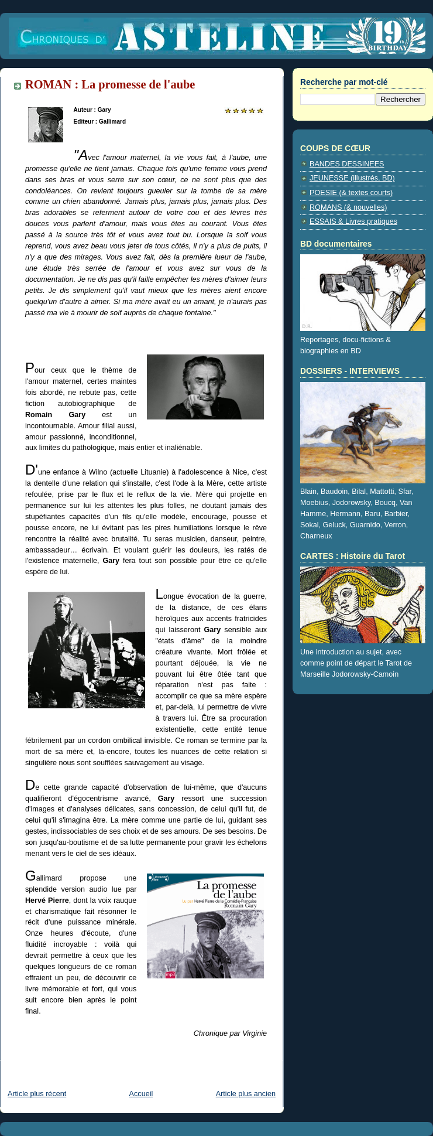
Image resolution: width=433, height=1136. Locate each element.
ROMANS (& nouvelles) (348, 207)
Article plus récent (37, 1094)
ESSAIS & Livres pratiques (353, 221)
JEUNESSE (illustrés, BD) (352, 178)
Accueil (141, 1094)
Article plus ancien (246, 1094)
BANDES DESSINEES (347, 164)
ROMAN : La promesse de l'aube (110, 84)
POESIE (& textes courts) (351, 193)
